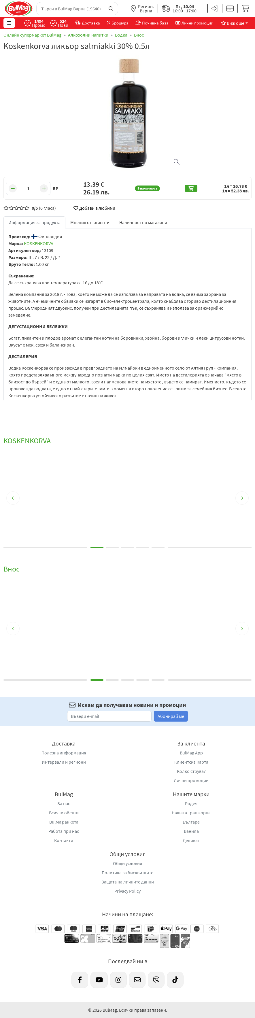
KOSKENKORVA (38, 243)
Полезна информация (63, 753)
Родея (191, 803)
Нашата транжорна (191, 812)
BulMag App (191, 753)
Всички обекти (64, 812)
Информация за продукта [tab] (34, 222)
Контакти (63, 840)
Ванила (191, 831)
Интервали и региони (64, 762)
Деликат (191, 840)
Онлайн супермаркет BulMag (32, 35)
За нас (63, 803)
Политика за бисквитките (127, 872)
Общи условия (127, 863)
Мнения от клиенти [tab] (89, 222)
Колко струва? (191, 771)
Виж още (232, 23)
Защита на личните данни (127, 882)
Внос (139, 35)
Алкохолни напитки (88, 35)
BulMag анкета (63, 822)
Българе (191, 822)
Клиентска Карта (191, 762)
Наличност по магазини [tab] (143, 222)
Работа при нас (63, 831)
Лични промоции (191, 780)
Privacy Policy (127, 891)
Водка (121, 35)
